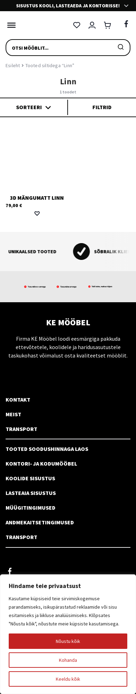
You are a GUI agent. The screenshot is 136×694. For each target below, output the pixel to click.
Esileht (13, 65)
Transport (21, 428)
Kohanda (68, 660)
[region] (68, 634)
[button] (37, 213)
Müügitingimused (30, 507)
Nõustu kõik (68, 641)
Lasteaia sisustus (31, 492)
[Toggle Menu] (9, 25)
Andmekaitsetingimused (40, 522)
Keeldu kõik (68, 679)
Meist (13, 414)
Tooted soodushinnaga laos (47, 448)
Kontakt (18, 399)
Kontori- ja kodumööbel (41, 463)
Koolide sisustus (30, 478)
